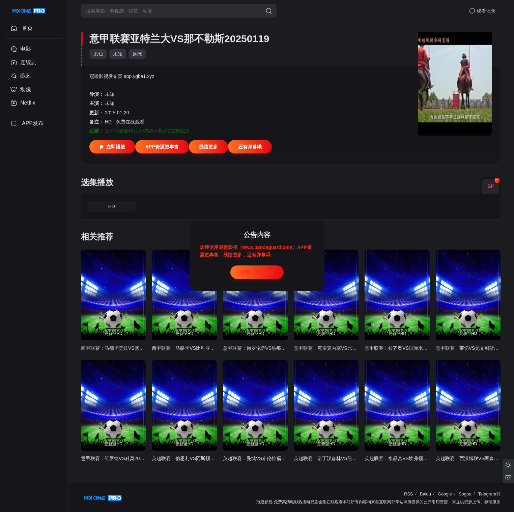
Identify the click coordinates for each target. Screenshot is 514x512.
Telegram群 (489, 493)
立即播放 (112, 146)
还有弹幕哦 (250, 146)
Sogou (465, 493)
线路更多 (208, 146)
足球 (137, 54)
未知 (98, 54)
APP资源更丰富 (162, 146)
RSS (408, 493)
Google (445, 493)
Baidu (425, 493)
